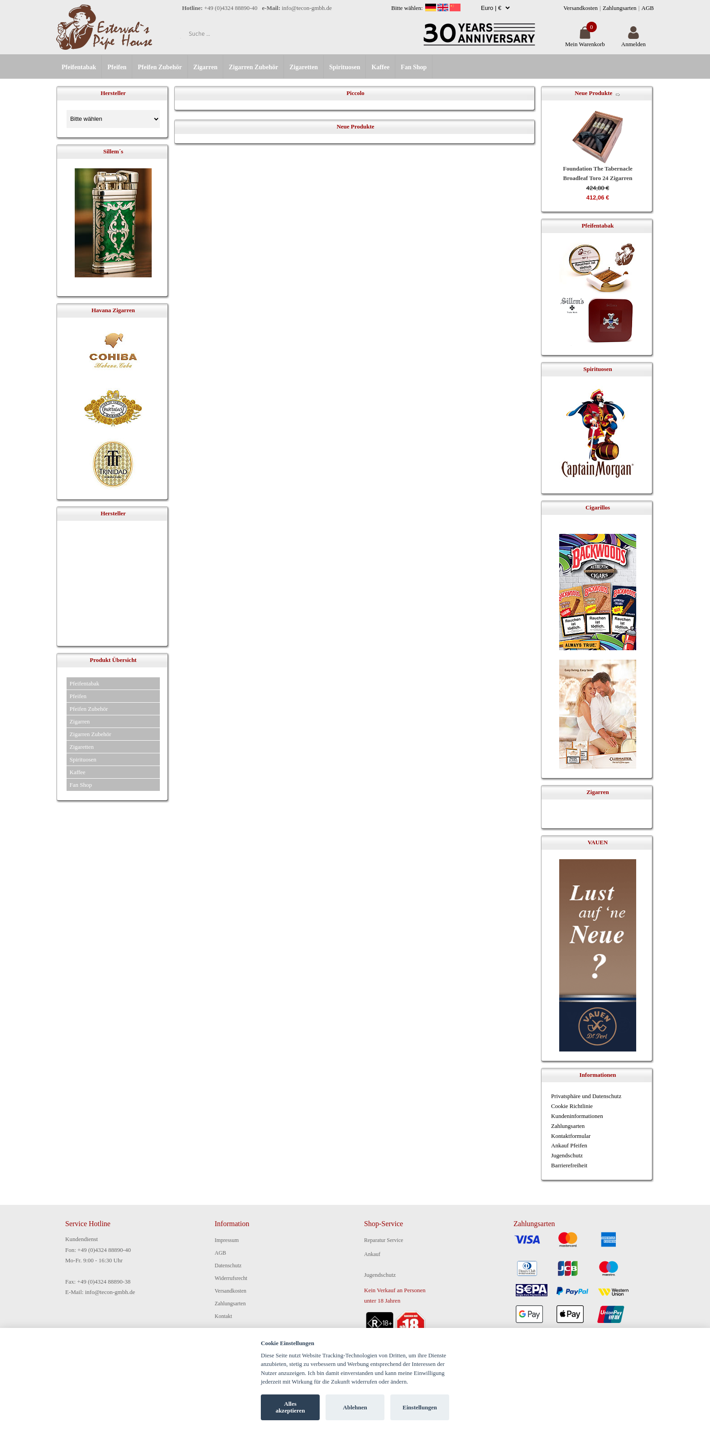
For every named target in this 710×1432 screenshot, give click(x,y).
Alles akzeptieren (290, 1407)
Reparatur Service (383, 1240)
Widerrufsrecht (231, 1278)
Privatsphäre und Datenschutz (586, 1096)
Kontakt (223, 1316)
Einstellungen (420, 1407)
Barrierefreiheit (569, 1165)
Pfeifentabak (79, 67)
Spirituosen (344, 67)
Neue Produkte (593, 93)
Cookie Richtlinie (572, 1106)
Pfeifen (116, 67)
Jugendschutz (567, 1155)
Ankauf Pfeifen (569, 1145)
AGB (648, 8)
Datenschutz (228, 1265)
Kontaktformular (570, 1135)
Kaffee (380, 67)
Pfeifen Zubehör (160, 67)
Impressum (227, 1240)
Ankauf (372, 1254)
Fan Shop (414, 67)
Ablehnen (355, 1407)
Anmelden (633, 40)
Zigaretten (303, 67)
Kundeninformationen (577, 1116)
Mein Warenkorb (585, 40)
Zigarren (205, 67)
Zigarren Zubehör (253, 67)
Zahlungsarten (619, 8)
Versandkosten (580, 8)
